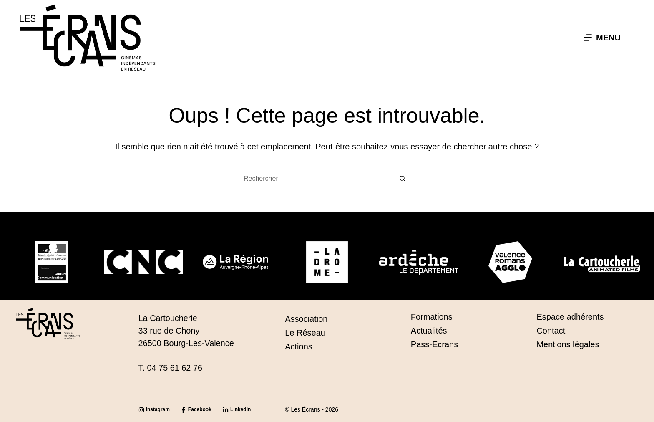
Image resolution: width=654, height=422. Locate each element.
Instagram (158, 409)
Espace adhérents (570, 316)
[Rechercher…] (319, 178)
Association (306, 318)
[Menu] (602, 38)
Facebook (199, 409)
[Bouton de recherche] (402, 178)
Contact (550, 330)
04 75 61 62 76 (174, 367)
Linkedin (240, 409)
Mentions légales (567, 344)
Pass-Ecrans (434, 344)
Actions (298, 346)
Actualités (429, 330)
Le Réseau (305, 332)
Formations (432, 316)
